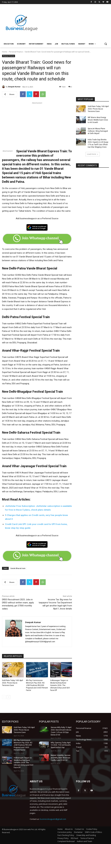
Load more (92, 154)
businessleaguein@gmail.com (53, 819)
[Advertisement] (75, 19)
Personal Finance (16, 52)
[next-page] (8, 697)
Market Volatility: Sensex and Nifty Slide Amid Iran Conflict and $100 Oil (60, 757)
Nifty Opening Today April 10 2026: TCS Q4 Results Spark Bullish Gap (61, 745)
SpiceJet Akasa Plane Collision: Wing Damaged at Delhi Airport (98, 131)
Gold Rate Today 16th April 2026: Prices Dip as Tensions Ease (12, 682)
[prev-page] (4, 697)
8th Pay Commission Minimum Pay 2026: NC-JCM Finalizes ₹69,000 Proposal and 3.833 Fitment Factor (37, 685)
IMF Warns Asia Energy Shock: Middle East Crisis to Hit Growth (98, 119)
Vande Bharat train (17, 568)
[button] (105, 44)
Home (4, 52)
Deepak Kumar (14, 87)
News (5, 676)
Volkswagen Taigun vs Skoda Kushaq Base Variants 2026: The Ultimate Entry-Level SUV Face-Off (60, 685)
